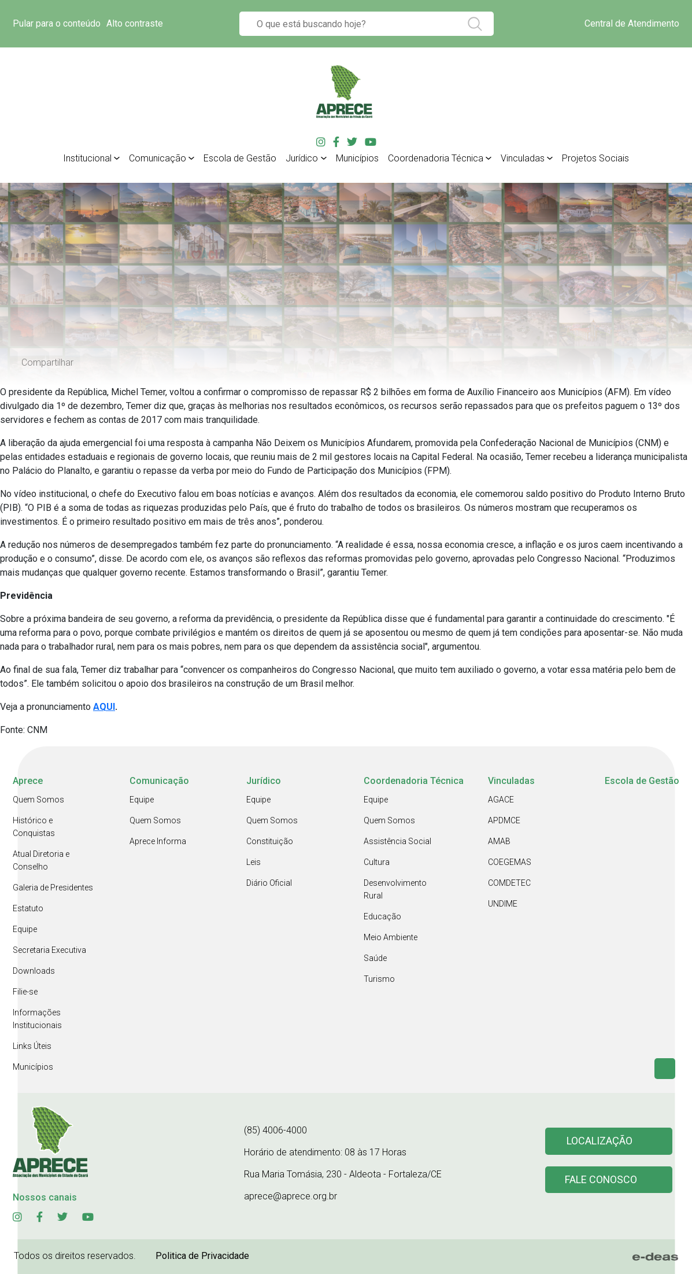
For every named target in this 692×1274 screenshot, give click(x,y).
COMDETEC (509, 883)
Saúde (375, 958)
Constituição (269, 841)
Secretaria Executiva (49, 950)
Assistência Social (397, 841)
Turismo (379, 979)
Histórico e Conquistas (34, 827)
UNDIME (502, 903)
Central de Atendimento (631, 23)
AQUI (104, 706)
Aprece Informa (157, 841)
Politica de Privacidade (202, 1255)
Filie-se (25, 991)
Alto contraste (134, 23)
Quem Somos (38, 799)
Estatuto (28, 908)
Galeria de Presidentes (53, 887)
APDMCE (504, 820)
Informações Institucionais (37, 1019)
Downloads (34, 970)
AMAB (499, 841)
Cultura (377, 862)
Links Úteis (32, 1046)
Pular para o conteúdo (57, 23)
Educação (382, 916)
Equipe (25, 929)
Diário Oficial (269, 883)
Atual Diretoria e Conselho (41, 860)
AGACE (501, 799)
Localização (599, 1141)
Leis (253, 862)
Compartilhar (47, 362)
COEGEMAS (509, 862)
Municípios (33, 1067)
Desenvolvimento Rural (395, 889)
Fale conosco (601, 1180)
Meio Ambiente (390, 937)
